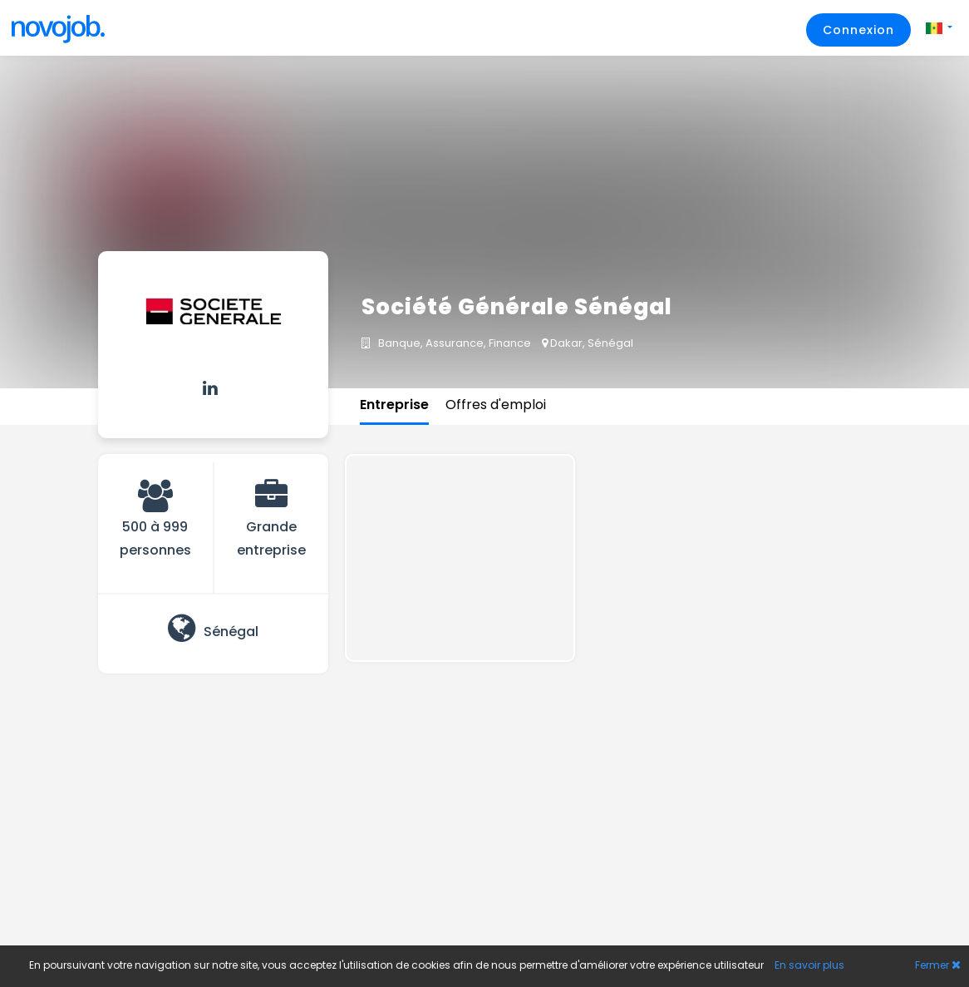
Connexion (858, 30)
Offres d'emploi (495, 404)
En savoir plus (809, 965)
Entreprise (394, 404)
